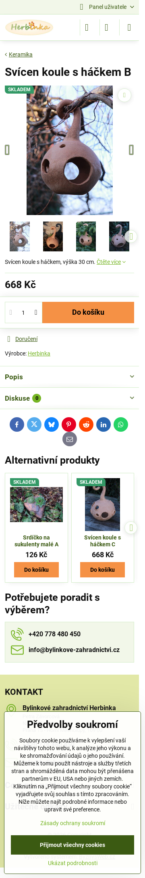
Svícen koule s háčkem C (102, 541)
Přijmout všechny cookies (72, 845)
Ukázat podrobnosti (72, 863)
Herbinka (39, 353)
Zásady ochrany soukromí (72, 823)
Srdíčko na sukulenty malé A (36, 541)
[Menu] (129, 27)
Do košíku (88, 312)
